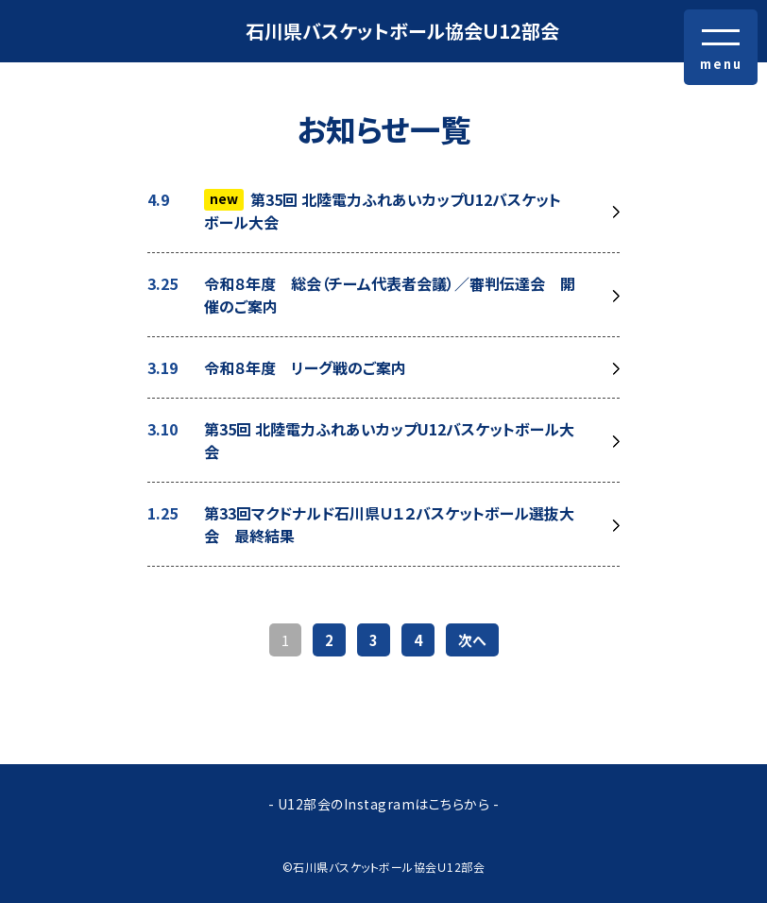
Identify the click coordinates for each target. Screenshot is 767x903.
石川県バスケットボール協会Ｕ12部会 (402, 30)
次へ (472, 640)
